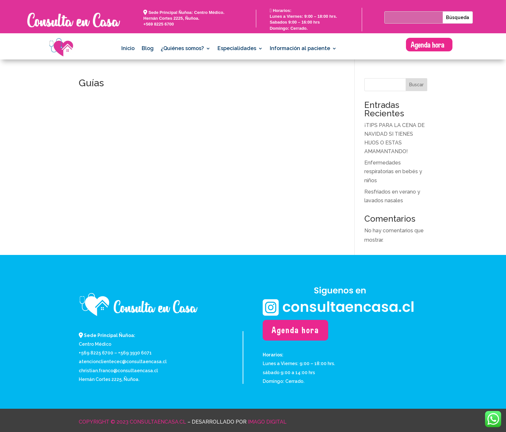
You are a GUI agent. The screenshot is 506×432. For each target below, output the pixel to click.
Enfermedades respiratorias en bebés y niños (393, 171)
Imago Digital (267, 422)
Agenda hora (427, 44)
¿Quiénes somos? (182, 48)
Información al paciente (300, 48)
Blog (148, 48)
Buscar (416, 84)
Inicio (128, 48)
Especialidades (237, 48)
